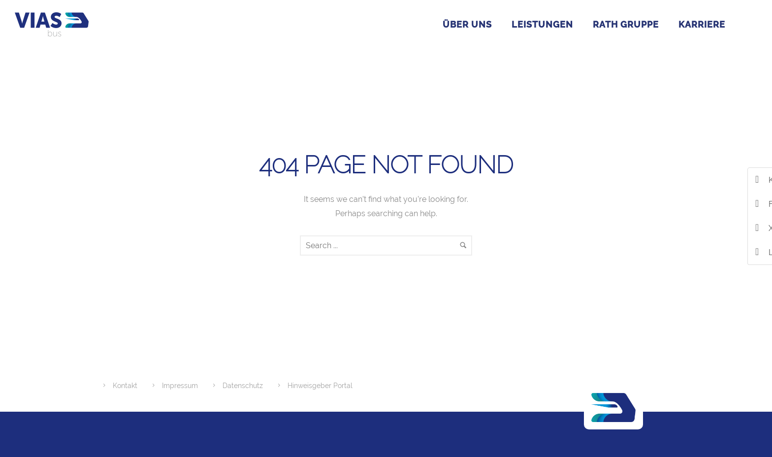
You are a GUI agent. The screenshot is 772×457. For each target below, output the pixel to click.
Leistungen (542, 24)
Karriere (701, 24)
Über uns (467, 24)
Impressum (180, 386)
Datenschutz (243, 386)
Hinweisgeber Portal (320, 386)
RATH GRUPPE (626, 24)
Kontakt (125, 386)
